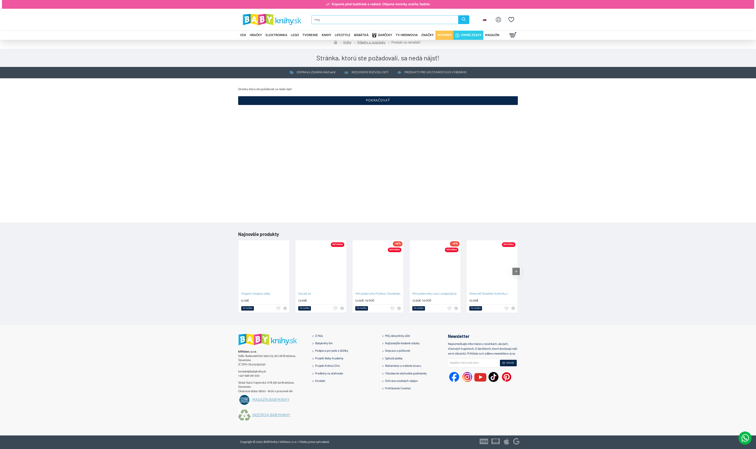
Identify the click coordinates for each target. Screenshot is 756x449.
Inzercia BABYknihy (271, 415)
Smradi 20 (304, 294)
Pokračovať (378, 100)
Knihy (347, 42)
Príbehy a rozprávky (371, 42)
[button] (247, 308)
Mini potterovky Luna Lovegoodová (434, 294)
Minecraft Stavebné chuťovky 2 (488, 294)
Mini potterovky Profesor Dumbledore (378, 294)
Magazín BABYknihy (271, 399)
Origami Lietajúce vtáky (255, 294)
